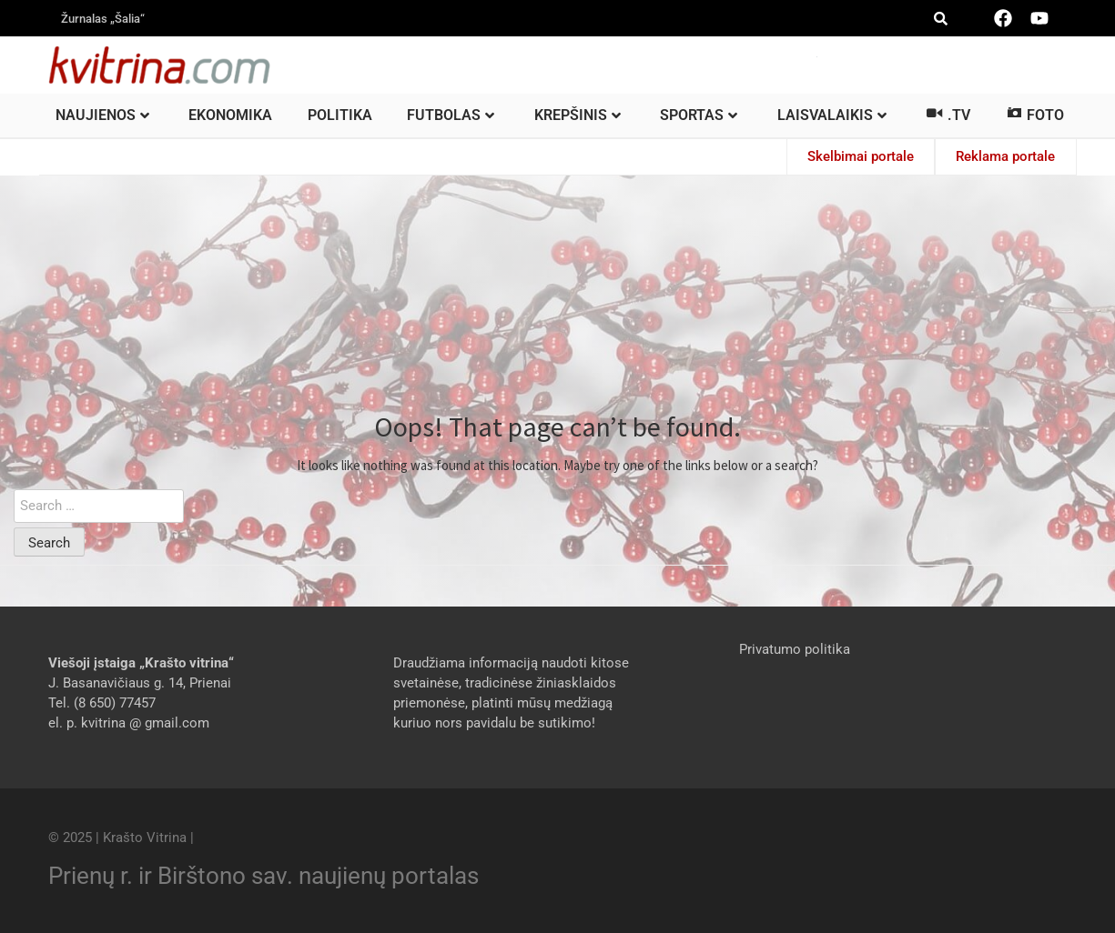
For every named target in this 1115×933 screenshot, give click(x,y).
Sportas (698, 115)
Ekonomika (230, 115)
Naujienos (102, 115)
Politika (340, 115)
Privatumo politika (794, 648)
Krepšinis (577, 115)
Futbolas (450, 115)
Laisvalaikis (832, 115)
